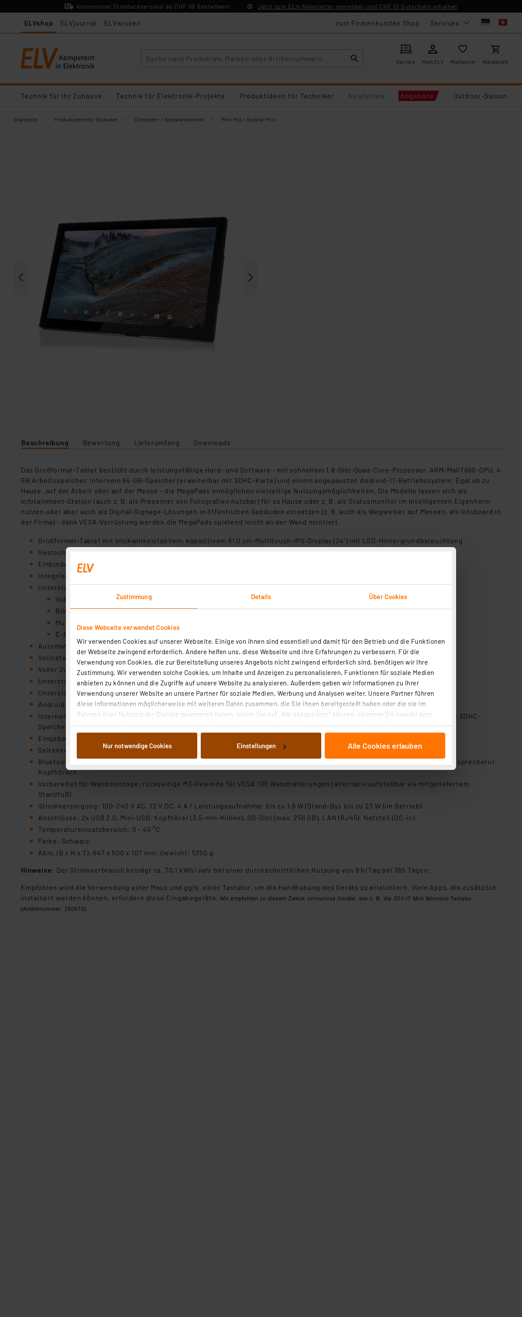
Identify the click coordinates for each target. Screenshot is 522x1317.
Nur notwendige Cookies (137, 746)
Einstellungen (261, 746)
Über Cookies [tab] (388, 596)
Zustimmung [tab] (134, 596)
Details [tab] (261, 596)
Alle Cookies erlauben (385, 745)
